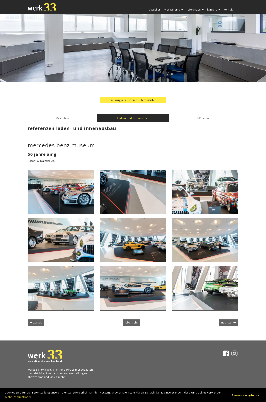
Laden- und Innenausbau (133, 118)
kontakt (229, 9)
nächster (228, 322)
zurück (36, 322)
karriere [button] (213, 9)
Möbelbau (203, 118)
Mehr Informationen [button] (18, 397)
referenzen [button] (195, 9)
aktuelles (155, 9)
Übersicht (131, 322)
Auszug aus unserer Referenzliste (133, 100)
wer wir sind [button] (173, 9)
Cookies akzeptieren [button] (245, 395)
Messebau (62, 118)
